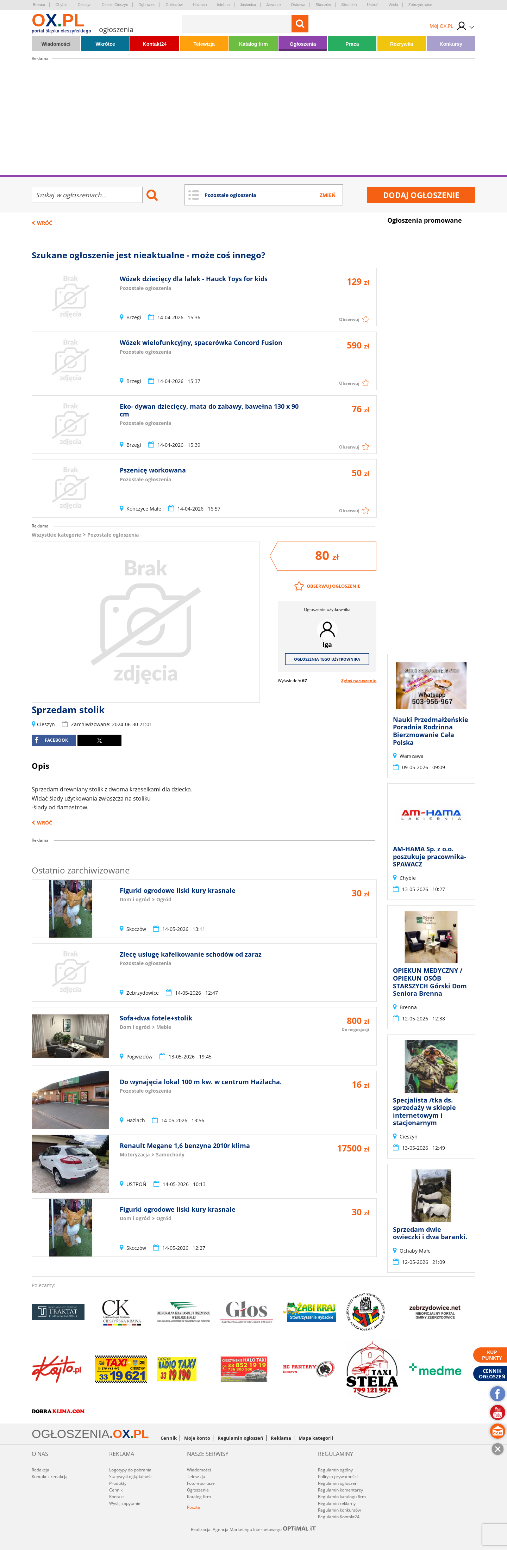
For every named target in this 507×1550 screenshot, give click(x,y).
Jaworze (273, 4)
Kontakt (116, 1497)
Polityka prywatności (338, 1477)
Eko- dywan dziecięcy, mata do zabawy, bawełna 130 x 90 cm (209, 410)
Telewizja (203, 44)
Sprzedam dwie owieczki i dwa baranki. (430, 1233)
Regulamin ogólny (335, 1470)
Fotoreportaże (201, 1483)
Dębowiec (146, 4)
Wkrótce (105, 44)
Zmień (328, 195)
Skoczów (323, 4)
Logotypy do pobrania (130, 1470)
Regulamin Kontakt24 (338, 1517)
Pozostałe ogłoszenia (113, 534)
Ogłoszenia (303, 44)
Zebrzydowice (420, 4)
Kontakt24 (155, 44)
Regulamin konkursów (339, 1510)
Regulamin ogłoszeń (240, 1438)
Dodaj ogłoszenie (421, 195)
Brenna (39, 4)
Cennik (169, 1438)
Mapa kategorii (316, 1438)
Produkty (117, 1483)
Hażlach (200, 4)
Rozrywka (401, 44)
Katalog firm (253, 44)
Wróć (44, 223)
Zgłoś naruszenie (358, 681)
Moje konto (197, 1438)
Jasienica (248, 4)
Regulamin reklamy (337, 1503)
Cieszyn (85, 4)
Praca (352, 44)
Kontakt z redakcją (50, 1477)
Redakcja (40, 1470)
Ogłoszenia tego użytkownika (327, 659)
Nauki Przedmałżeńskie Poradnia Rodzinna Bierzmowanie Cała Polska (430, 731)
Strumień (349, 4)
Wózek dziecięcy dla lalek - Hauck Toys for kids (194, 278)
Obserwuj (349, 319)
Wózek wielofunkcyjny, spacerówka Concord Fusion (201, 342)
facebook (51, 740)
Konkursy (451, 44)
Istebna (223, 4)
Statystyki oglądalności (131, 1477)
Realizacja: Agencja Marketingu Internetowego (253, 1529)
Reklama (281, 1438)
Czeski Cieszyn (115, 4)
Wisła (393, 4)
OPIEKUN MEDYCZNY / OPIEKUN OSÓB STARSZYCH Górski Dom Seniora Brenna (430, 982)
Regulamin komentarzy (340, 1490)
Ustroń (372, 4)
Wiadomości (56, 44)
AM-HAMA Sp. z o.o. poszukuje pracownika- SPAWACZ (429, 856)
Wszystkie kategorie (56, 534)
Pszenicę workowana (153, 470)
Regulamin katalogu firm (342, 1497)
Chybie (61, 4)
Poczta (193, 1507)
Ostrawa (298, 4)
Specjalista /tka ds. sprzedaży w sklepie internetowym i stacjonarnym (424, 1111)
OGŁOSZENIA (70, 1433)
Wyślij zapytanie (124, 1503)
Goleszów (173, 4)
